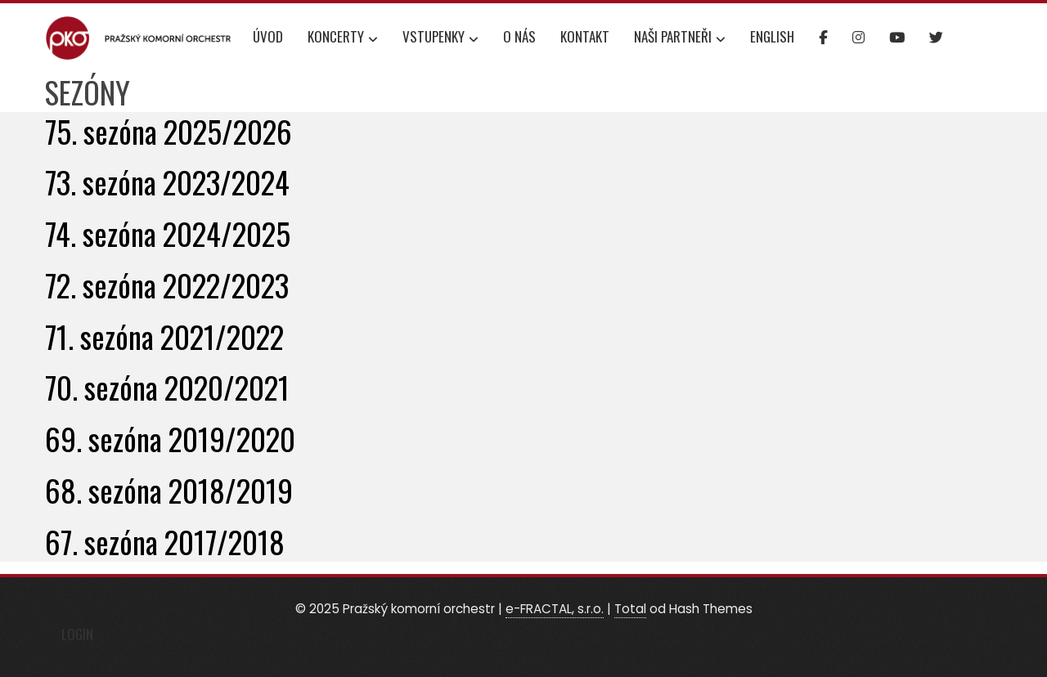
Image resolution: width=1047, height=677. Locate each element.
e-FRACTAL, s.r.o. (555, 608)
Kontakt (584, 36)
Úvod (268, 36)
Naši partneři (680, 38)
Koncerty (343, 38)
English (772, 36)
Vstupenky (440, 38)
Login (77, 634)
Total (630, 608)
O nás (519, 36)
